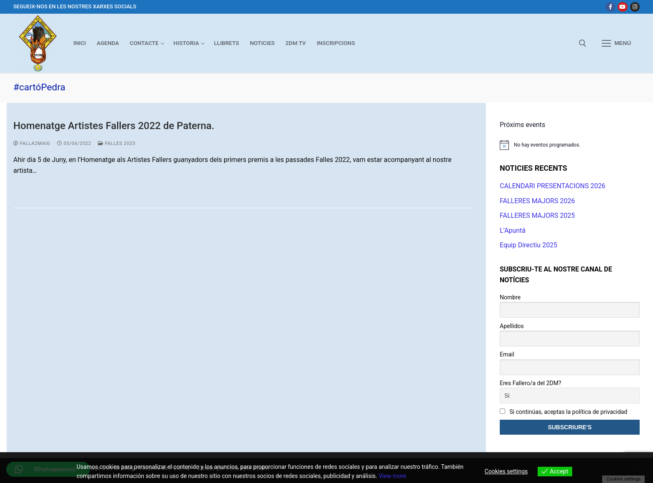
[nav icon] (616, 43)
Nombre (510, 297)
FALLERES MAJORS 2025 (537, 215)
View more (392, 476)
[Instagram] (635, 7)
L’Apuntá (513, 230)
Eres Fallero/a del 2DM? (530, 383)
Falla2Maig (31, 143)
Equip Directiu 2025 (528, 245)
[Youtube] (622, 7)
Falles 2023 (116, 143)
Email (507, 354)
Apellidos (512, 326)
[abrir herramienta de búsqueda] (582, 43)
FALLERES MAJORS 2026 (537, 201)
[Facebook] (610, 7)
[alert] (570, 145)
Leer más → (38, 188)
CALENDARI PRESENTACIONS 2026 (553, 186)
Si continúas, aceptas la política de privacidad (563, 411)
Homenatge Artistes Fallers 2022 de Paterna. (113, 126)
